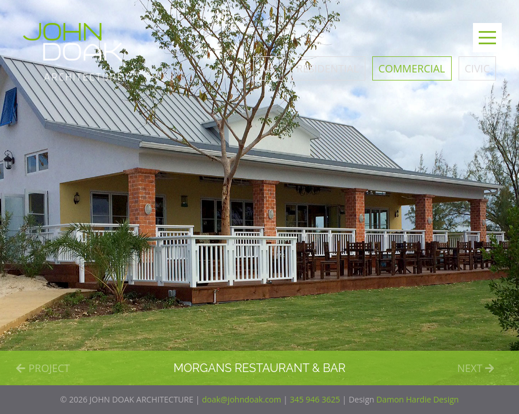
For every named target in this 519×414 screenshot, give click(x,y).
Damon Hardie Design (417, 399)
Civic (477, 68)
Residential (327, 68)
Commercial (412, 68)
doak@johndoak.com (241, 399)
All (268, 68)
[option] (259, 192)
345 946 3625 (315, 399)
